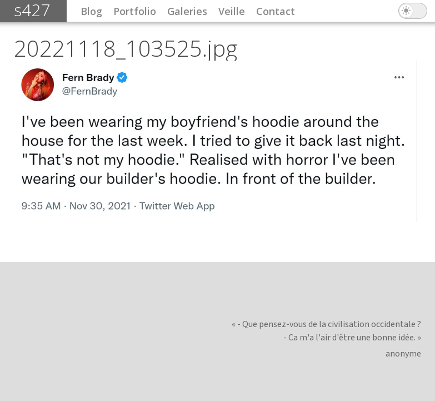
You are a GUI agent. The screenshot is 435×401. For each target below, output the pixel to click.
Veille (231, 11)
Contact (275, 11)
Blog (91, 11)
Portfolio (134, 11)
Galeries (187, 11)
